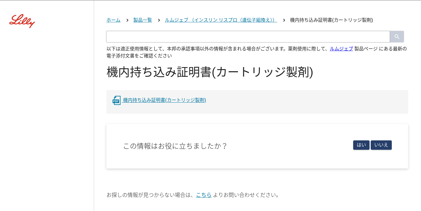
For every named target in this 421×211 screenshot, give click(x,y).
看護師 (210, 132)
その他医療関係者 (254, 132)
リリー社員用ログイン (151, 180)
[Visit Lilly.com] (210, 41)
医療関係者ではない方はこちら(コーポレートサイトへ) (210, 154)
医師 (151, 132)
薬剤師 (179, 132)
